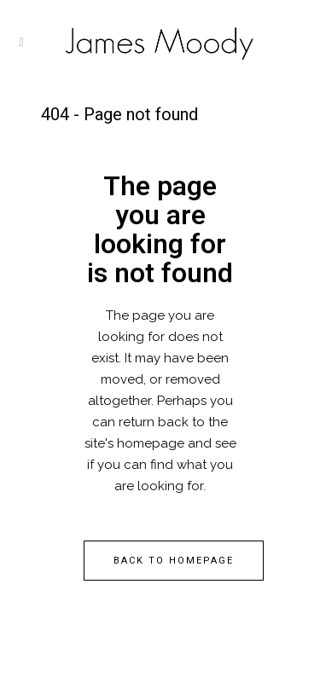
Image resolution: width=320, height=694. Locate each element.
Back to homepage (173, 560)
